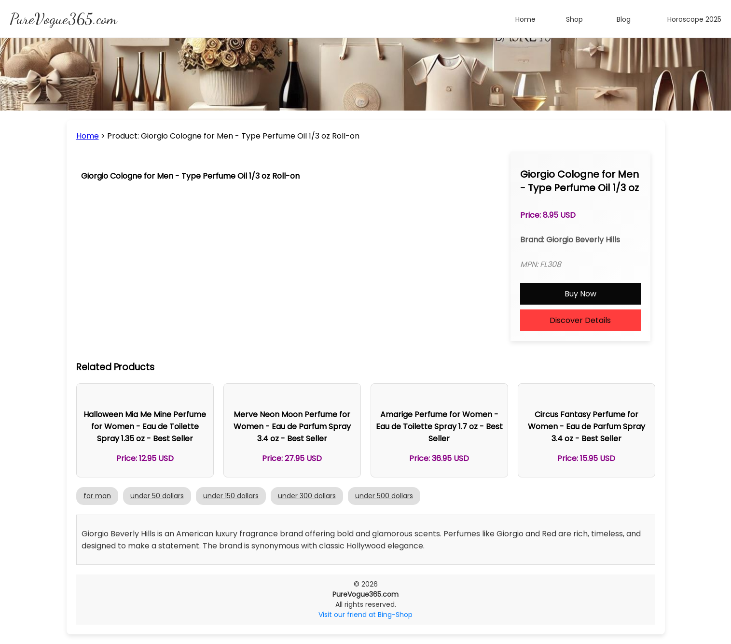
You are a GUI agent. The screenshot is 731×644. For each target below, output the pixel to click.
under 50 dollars (157, 496)
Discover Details (580, 320)
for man (97, 496)
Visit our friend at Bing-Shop (365, 614)
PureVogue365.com (63, 19)
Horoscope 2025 (694, 19)
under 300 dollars (307, 496)
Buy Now (580, 293)
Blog (624, 19)
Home (525, 19)
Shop (574, 19)
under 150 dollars (231, 496)
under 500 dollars (384, 496)
